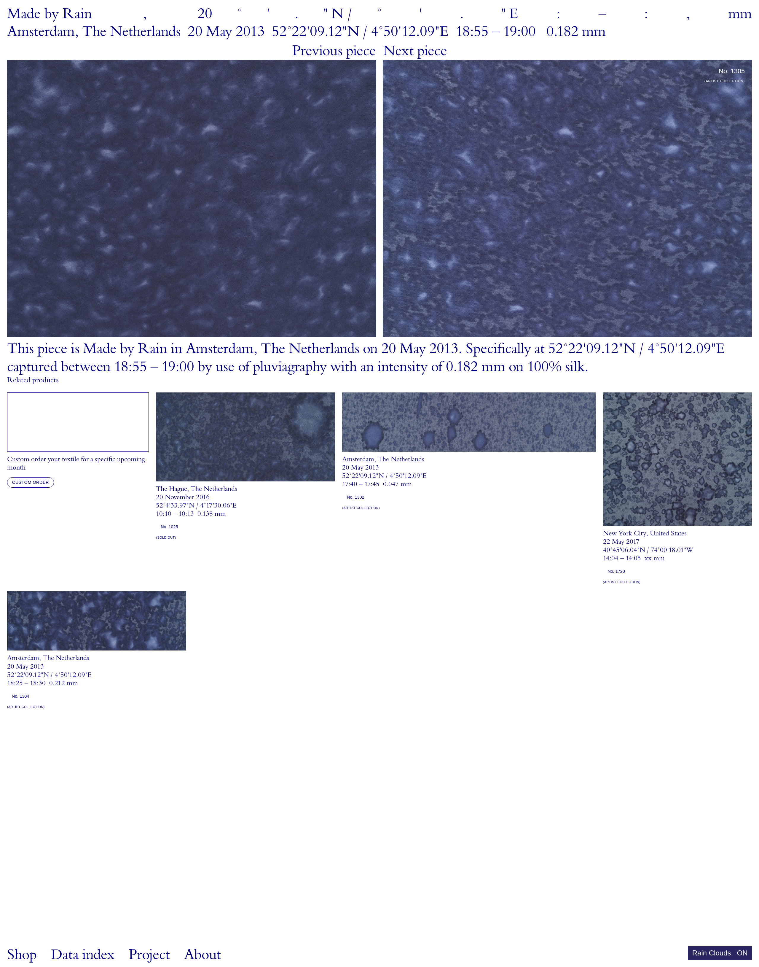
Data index (82, 954)
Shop (22, 954)
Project (149, 954)
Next (415, 51)
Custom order (30, 482)
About (202, 954)
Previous (334, 51)
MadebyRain (49, 14)
